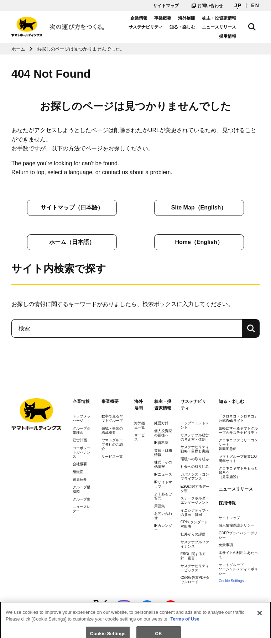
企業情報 (146, 18)
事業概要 (170, 18)
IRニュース (163, 474)
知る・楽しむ (190, 27)
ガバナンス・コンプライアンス (195, 476)
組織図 (78, 472)
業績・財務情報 (163, 452)
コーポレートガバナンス (81, 452)
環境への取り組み (195, 459)
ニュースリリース (227, 27)
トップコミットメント (195, 425)
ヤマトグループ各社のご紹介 (112, 444)
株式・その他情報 (163, 464)
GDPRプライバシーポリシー (238, 535)
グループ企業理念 (81, 430)
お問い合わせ (207, 5)
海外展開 (194, 18)
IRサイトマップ (163, 484)
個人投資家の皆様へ (163, 433)
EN (255, 5)
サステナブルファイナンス (195, 544)
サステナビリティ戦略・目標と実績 (195, 449)
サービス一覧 (112, 456)
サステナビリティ (153, 27)
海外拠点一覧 (139, 425)
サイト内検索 (256, 25)
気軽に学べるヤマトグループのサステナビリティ (238, 430)
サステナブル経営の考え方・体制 (195, 437)
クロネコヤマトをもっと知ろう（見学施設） (238, 472)
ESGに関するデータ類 (195, 488)
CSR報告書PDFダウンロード (195, 580)
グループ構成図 (81, 489)
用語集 (159, 506)
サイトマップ (166, 5)
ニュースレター (81, 509)
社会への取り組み (195, 466)
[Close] (259, 620)
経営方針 (161, 423)
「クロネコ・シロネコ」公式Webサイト (238, 418)
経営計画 (80, 440)
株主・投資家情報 (227, 18)
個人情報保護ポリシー (236, 525)
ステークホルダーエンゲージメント (195, 500)
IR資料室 (161, 443)
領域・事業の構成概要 (112, 430)
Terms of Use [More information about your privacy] (184, 626)
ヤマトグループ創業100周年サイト (238, 459)
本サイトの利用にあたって (238, 555)
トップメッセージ (81, 418)
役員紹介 (80, 479)
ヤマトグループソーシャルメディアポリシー (238, 569)
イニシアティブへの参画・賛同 (195, 512)
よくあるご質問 (163, 496)
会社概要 (80, 464)
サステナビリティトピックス (195, 568)
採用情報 (235, 36)
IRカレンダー (163, 528)
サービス (139, 437)
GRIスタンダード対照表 (194, 524)
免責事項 (226, 545)
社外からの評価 (193, 534)
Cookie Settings (231, 581)
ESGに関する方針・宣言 (193, 556)
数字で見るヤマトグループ (112, 418)
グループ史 (81, 499)
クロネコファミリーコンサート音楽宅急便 (238, 444)
